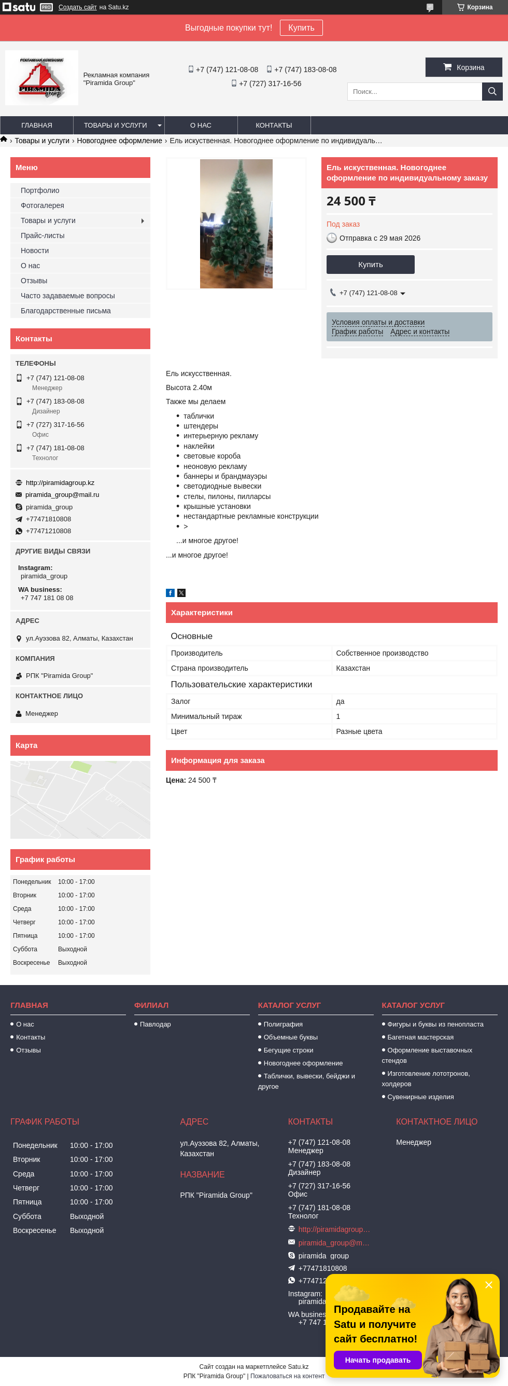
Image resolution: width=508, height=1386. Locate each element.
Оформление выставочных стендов (427, 1055)
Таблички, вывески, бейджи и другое (306, 1081)
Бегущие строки (289, 1050)
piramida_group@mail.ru (62, 494)
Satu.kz (298, 1366)
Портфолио (40, 190)
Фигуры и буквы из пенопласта (436, 1024)
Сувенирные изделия (421, 1097)
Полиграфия (283, 1024)
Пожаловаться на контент (287, 1376)
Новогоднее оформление (119, 140)
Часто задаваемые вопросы (68, 296)
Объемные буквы (291, 1037)
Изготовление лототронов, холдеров (426, 1079)
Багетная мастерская (421, 1037)
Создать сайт (78, 7)
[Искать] (492, 91)
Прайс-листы (43, 235)
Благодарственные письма (66, 311)
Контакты (274, 125)
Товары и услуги (115, 125)
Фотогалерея (42, 205)
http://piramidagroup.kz (60, 483)
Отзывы (34, 280)
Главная (36, 125)
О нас (200, 125)
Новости (35, 250)
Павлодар (155, 1024)
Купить (301, 27)
